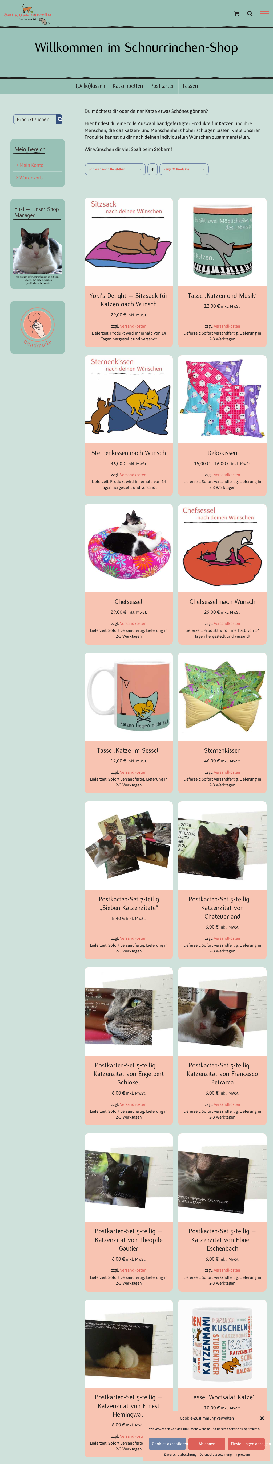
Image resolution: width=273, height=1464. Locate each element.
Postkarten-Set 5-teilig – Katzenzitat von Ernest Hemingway (128, 1405)
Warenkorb (31, 177)
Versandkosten (133, 326)
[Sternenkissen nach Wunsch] (129, 358)
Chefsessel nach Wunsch (222, 602)
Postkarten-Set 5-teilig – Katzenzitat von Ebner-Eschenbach (222, 1239)
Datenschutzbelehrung (180, 1455)
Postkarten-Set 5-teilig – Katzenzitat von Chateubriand (222, 908)
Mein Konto (31, 165)
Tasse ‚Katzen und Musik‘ (222, 296)
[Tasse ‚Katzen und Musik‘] (222, 201)
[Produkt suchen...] (34, 119)
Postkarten (163, 86)
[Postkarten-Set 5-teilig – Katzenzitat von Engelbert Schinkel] (129, 971)
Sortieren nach (107, 169)
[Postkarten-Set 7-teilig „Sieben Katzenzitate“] (129, 804)
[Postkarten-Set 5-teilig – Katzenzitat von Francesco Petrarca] (222, 971)
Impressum (242, 1455)
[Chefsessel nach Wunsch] (222, 507)
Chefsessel (129, 602)
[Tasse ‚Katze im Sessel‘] (129, 656)
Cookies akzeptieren (169, 1443)
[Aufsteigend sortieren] (152, 169)
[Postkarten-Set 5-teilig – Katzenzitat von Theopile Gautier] (129, 1137)
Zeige (176, 169)
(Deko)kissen (90, 86)
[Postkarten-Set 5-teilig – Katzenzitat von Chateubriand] (222, 804)
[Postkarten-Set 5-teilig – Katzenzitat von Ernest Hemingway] (129, 1303)
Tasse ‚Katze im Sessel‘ (128, 750)
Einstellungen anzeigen (248, 1443)
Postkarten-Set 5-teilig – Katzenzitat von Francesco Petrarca (222, 1074)
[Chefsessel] (129, 507)
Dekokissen (222, 453)
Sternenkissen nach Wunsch (128, 453)
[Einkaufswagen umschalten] (236, 14)
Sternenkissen (222, 750)
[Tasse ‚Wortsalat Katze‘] (222, 1303)
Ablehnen (207, 1443)
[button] (262, 1418)
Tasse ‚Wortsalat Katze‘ (222, 1397)
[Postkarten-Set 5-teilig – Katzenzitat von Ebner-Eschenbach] (222, 1137)
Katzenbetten (128, 86)
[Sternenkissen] (222, 656)
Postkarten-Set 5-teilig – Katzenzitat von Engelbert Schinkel (129, 1074)
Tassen (190, 86)
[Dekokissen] (222, 358)
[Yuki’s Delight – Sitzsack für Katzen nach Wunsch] (129, 201)
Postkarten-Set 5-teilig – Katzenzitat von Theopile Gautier (129, 1239)
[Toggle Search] (249, 13)
